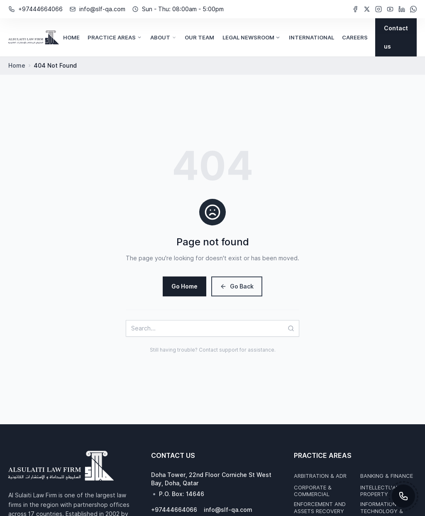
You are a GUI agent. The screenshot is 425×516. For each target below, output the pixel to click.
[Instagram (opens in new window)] (378, 9)
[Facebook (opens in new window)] (355, 9)
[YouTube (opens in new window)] (390, 9)
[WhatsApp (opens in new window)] (413, 9)
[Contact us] (396, 37)
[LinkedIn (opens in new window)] (401, 9)
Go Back (237, 286)
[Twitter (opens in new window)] (367, 9)
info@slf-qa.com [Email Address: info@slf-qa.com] (102, 9)
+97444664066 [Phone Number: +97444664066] (40, 9)
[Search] (293, 328)
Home (16, 65)
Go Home (184, 286)
